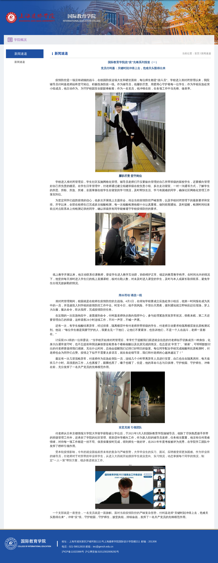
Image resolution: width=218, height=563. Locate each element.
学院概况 (20, 39)
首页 (196, 53)
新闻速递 (206, 53)
